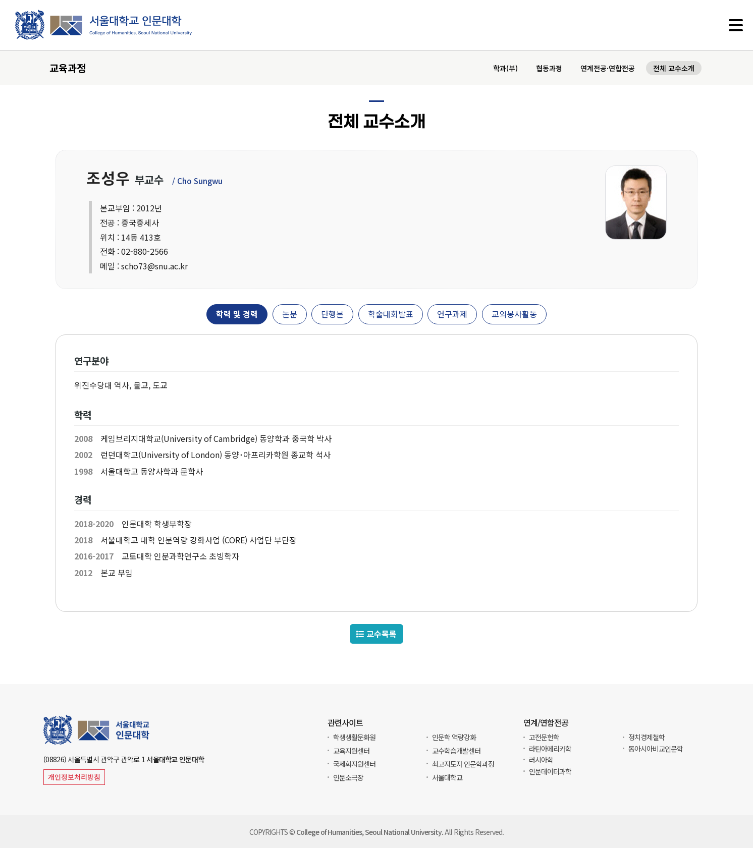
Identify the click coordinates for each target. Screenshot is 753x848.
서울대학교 (447, 777)
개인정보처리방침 (74, 777)
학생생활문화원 (354, 737)
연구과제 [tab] (452, 314)
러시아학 (541, 760)
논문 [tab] (289, 314)
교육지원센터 (351, 751)
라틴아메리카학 (550, 749)
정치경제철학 (646, 737)
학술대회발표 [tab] (390, 314)
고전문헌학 (544, 737)
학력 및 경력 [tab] (237, 314)
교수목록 (376, 634)
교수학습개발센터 (456, 751)
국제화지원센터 (354, 764)
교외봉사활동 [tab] (514, 314)
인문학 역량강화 (454, 737)
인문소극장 (348, 777)
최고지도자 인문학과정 (463, 764)
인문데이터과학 (550, 771)
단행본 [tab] (332, 314)
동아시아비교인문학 (655, 749)
